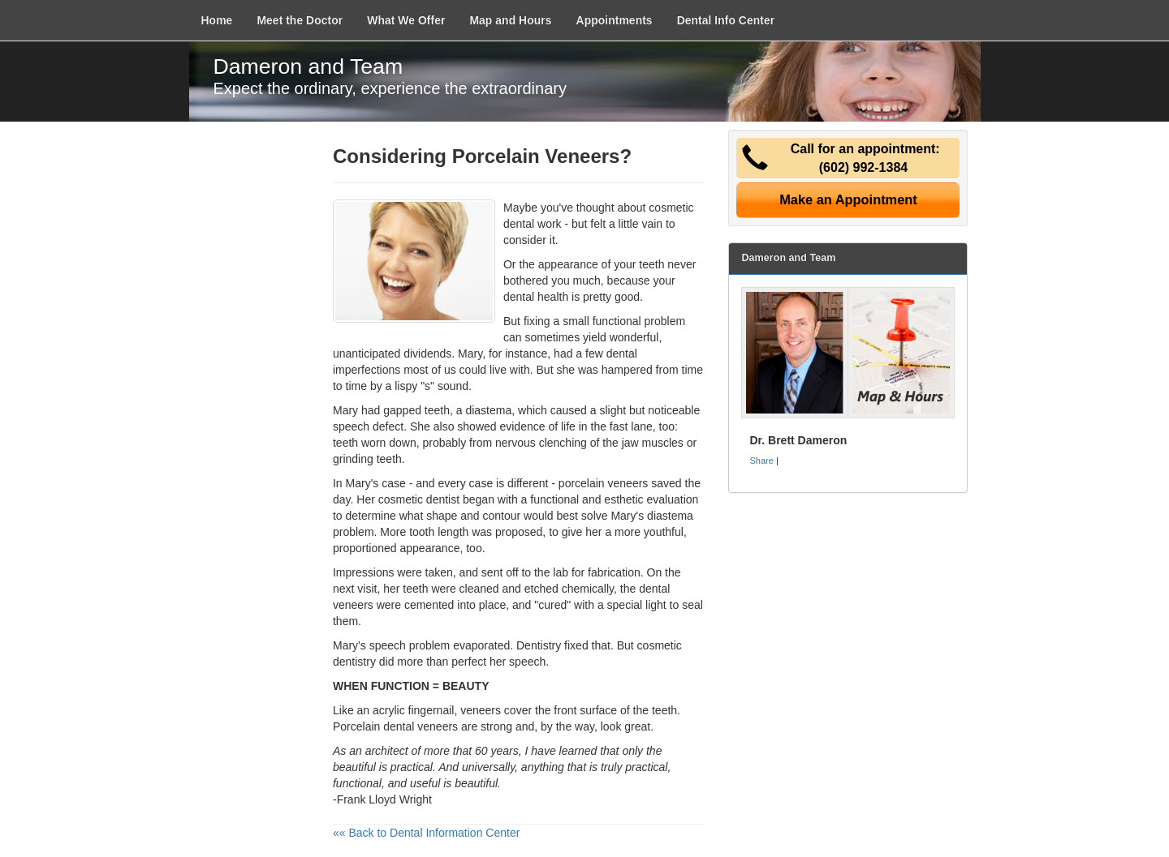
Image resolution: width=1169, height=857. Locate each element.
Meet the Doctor (300, 20)
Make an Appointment (848, 199)
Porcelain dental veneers (395, 726)
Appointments (614, 20)
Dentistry (538, 645)
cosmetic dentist (418, 499)
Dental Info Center (726, 20)
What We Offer (406, 20)
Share (761, 460)
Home (217, 20)
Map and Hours (510, 20)
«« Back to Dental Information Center (426, 832)
